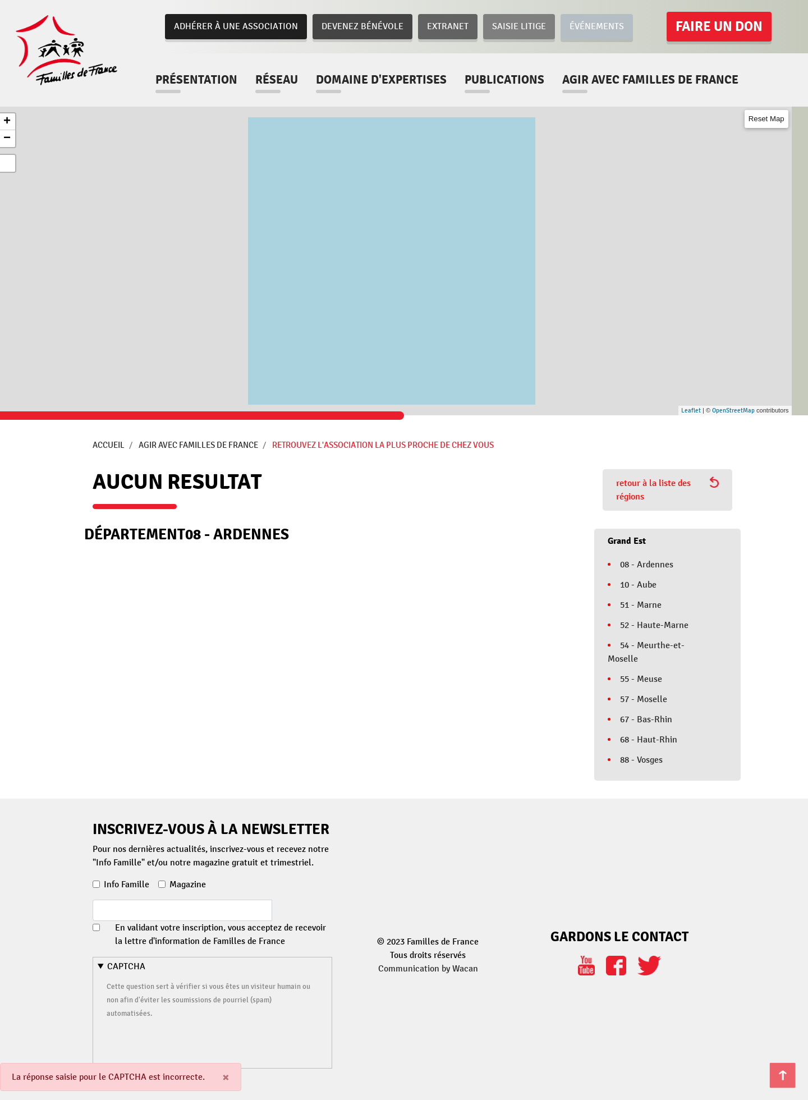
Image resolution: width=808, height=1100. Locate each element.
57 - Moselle (643, 699)
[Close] (226, 1077)
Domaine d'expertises (381, 79)
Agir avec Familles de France (198, 445)
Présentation (196, 79)
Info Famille (126, 884)
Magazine (187, 884)
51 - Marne (641, 605)
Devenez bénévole (362, 26)
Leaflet (691, 410)
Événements (597, 26)
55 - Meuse (641, 679)
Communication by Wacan (428, 968)
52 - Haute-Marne (654, 625)
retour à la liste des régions (667, 489)
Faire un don (719, 26)
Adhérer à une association (236, 26)
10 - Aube (638, 584)
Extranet (448, 26)
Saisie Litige (519, 26)
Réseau (276, 79)
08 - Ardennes (646, 564)
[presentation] (192, 1042)
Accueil (109, 445)
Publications (504, 79)
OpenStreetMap (733, 410)
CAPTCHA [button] (126, 966)
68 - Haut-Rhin (648, 739)
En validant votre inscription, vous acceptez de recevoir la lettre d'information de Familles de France (220, 934)
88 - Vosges (641, 760)
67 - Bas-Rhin (646, 719)
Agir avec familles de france (650, 79)
